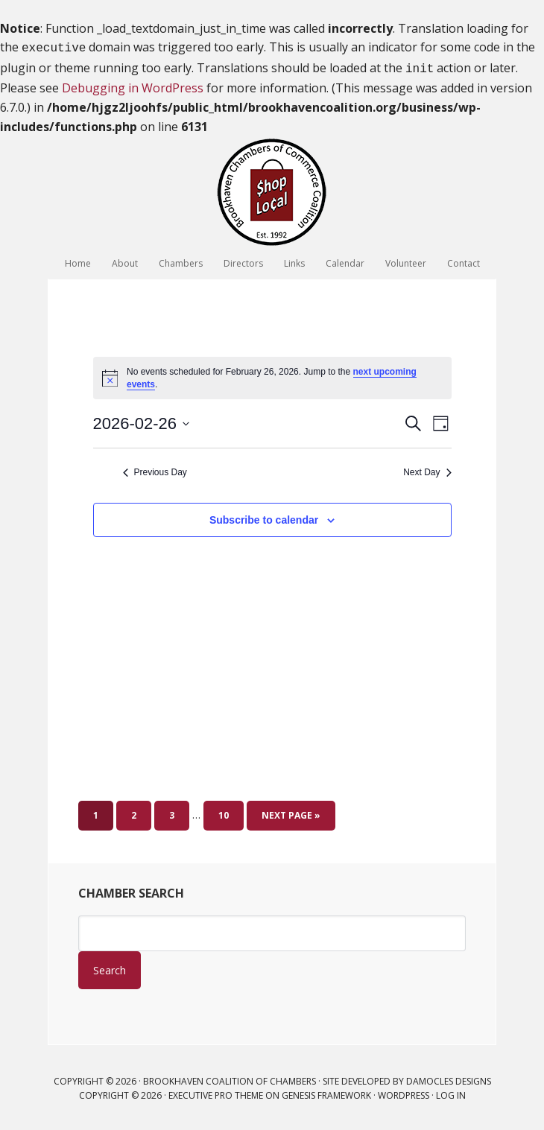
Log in (451, 1092)
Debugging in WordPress (132, 85)
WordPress (403, 1092)
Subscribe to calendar (263, 517)
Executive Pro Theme (215, 1092)
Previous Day (155, 469)
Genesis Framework (326, 1092)
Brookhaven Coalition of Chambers (272, 189)
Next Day (427, 469)
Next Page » (291, 812)
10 (223, 812)
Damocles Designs (448, 1078)
